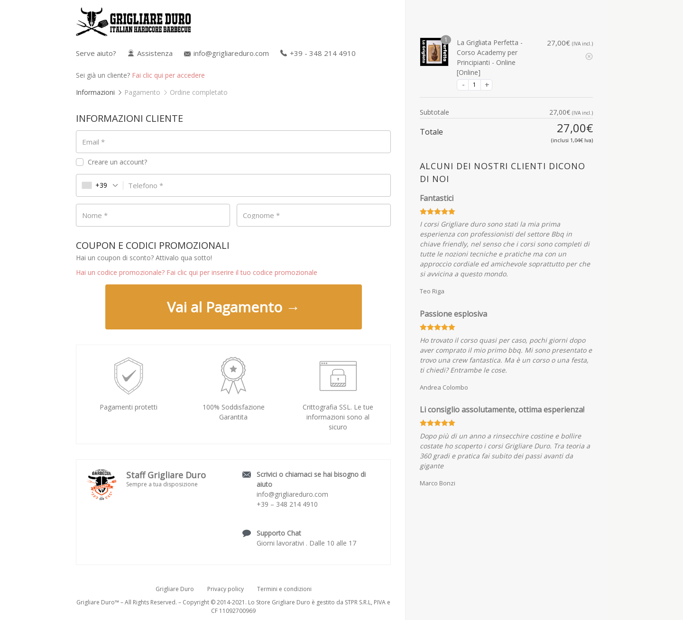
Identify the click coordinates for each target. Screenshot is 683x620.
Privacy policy (225, 589)
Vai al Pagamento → (233, 307)
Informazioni (95, 92)
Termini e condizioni (284, 589)
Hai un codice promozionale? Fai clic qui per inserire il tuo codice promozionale (196, 272)
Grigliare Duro (175, 589)
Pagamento (142, 92)
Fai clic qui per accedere (168, 75)
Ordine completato (199, 92)
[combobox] (99, 185)
